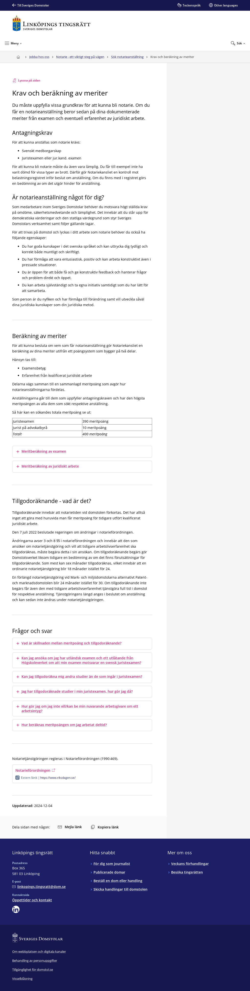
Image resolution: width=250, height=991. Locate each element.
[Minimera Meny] (13, 43)
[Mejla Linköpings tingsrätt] (39, 886)
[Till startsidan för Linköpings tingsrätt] (51, 23)
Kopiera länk (105, 827)
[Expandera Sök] (238, 43)
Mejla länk (70, 827)
